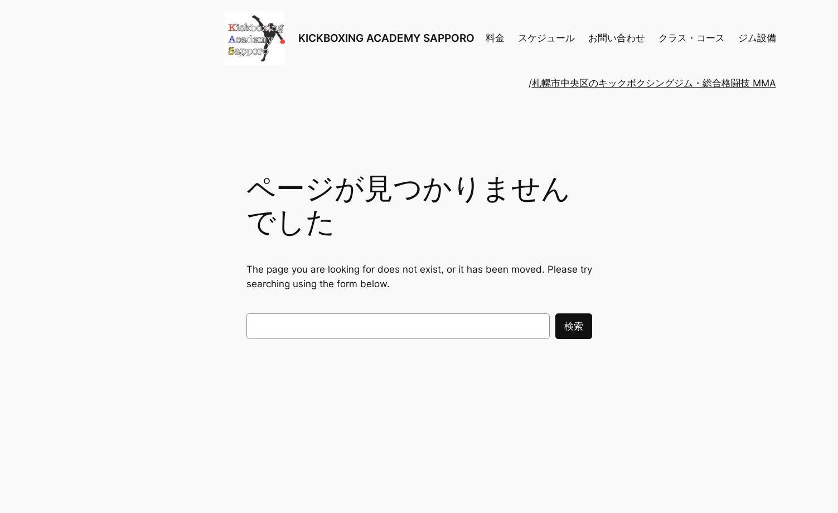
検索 (573, 326)
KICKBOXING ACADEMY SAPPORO (386, 38)
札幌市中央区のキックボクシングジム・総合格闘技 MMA (654, 83)
